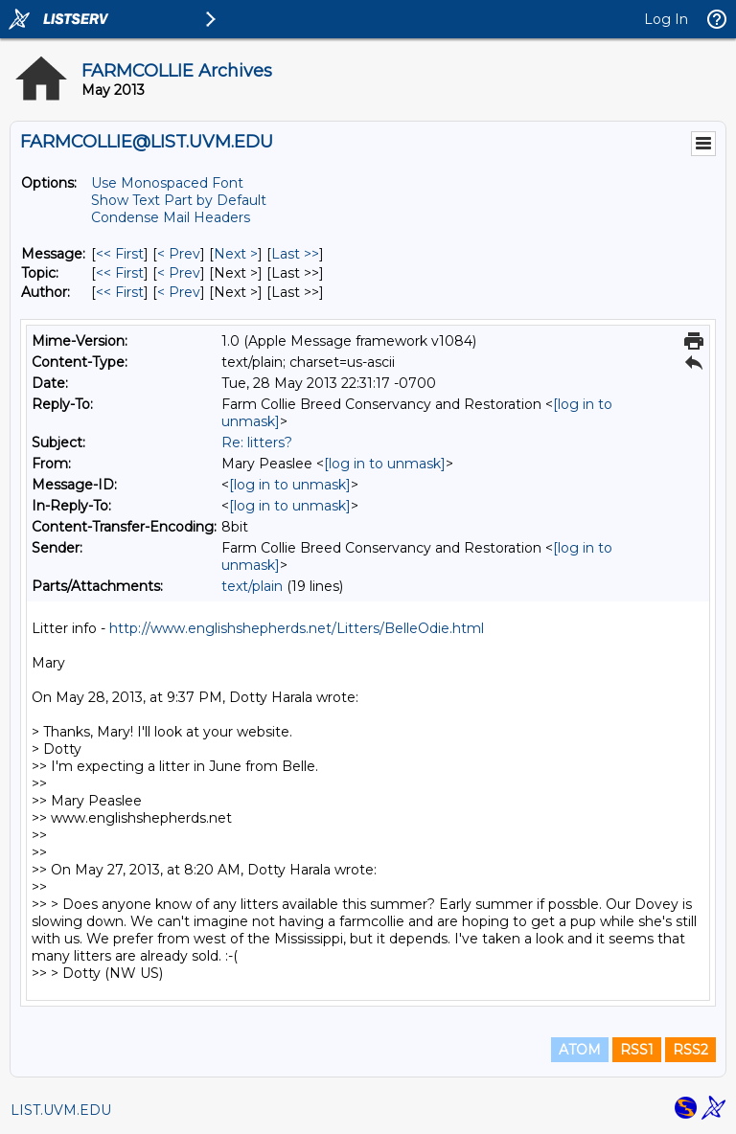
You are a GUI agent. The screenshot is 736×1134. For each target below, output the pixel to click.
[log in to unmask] (385, 463)
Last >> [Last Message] (295, 253)
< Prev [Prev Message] (178, 253)
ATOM (580, 1049)
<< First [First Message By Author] (120, 292)
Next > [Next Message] (236, 253)
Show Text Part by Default (178, 200)
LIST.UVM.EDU (61, 1110)
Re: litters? (256, 442)
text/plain (252, 586)
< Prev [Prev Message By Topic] (178, 273)
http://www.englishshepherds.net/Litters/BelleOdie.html (296, 628)
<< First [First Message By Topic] (120, 273)
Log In (666, 19)
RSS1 (637, 1049)
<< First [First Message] (120, 253)
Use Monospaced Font (167, 183)
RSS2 (690, 1049)
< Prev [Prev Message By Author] (178, 292)
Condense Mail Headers (170, 217)
